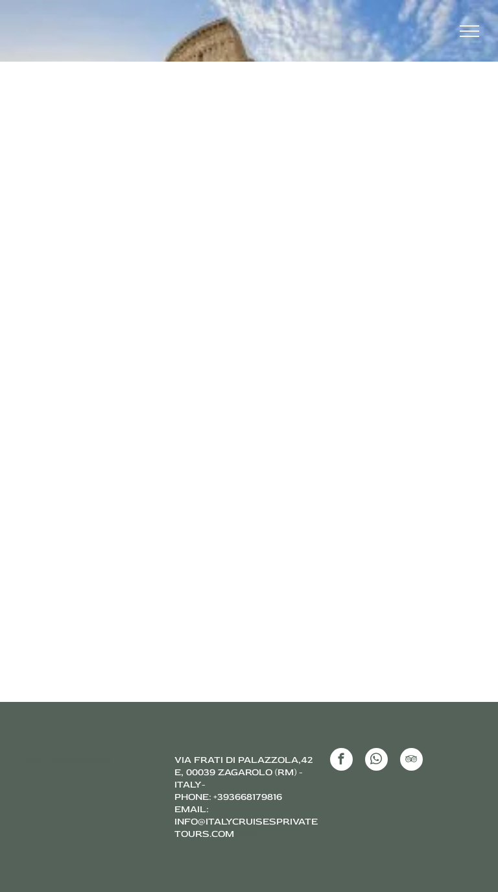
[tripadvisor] (411, 761)
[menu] (469, 31)
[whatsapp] (376, 761)
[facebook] (341, 761)
